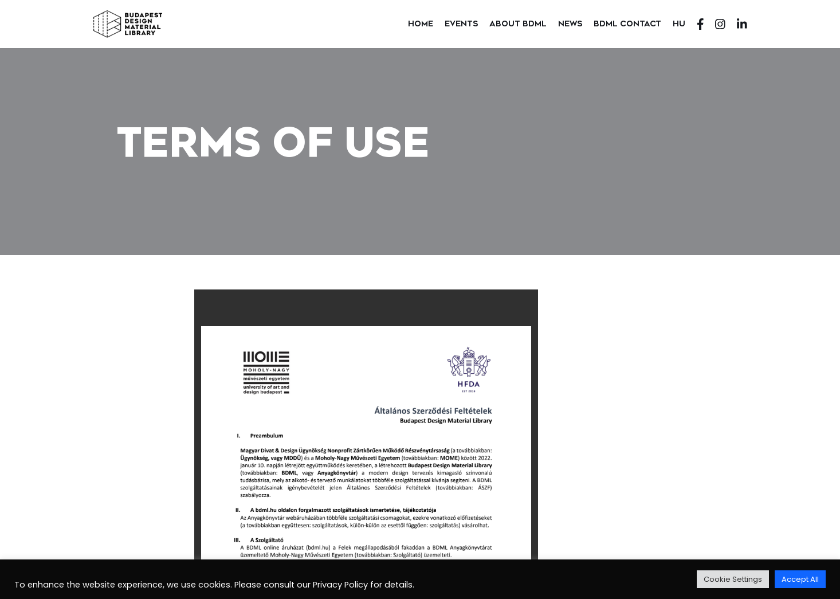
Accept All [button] (800, 579)
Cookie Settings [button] (733, 579)
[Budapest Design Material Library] (127, 24)
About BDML (518, 23)
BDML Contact (627, 23)
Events (461, 23)
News (570, 23)
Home (420, 23)
